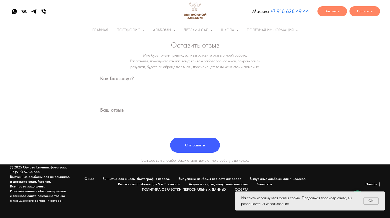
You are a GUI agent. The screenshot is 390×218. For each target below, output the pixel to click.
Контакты (264, 184)
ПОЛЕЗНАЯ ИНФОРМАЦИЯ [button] (271, 30)
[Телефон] (44, 11)
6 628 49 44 (295, 11)
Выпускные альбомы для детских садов (209, 179)
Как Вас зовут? (117, 78)
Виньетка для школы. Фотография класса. (136, 179)
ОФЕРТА (241, 189)
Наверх (372, 184)
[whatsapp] (14, 11)
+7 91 (276, 11)
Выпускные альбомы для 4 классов (277, 179)
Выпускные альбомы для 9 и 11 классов (149, 184)
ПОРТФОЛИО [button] (129, 30)
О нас (89, 179)
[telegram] (34, 11)
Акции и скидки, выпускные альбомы (218, 184)
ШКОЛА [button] (228, 30)
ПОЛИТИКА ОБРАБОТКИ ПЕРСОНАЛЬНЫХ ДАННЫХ (184, 189)
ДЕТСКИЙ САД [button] (196, 30)
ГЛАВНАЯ (100, 30)
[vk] (24, 11)
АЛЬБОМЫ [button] (162, 30)
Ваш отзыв (112, 110)
